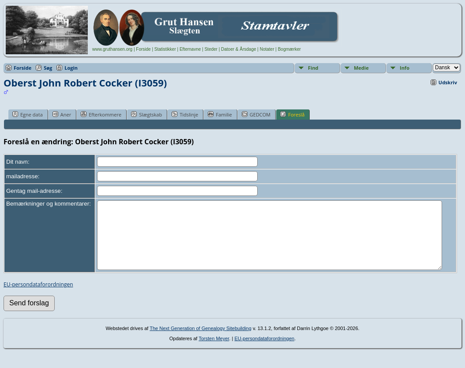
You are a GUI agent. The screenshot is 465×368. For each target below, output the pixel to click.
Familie (220, 114)
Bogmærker (289, 49)
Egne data (27, 114)
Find (313, 67)
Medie (361, 67)
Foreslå (292, 114)
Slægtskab (146, 114)
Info (404, 67)
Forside (143, 49)
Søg (48, 67)
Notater (267, 49)
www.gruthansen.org (112, 49)
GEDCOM (256, 114)
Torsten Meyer (214, 351)
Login (71, 67)
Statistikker (165, 49)
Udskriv (448, 82)
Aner (61, 114)
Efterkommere (101, 114)
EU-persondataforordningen (38, 297)
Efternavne (190, 49)
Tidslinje (185, 114)
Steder (210, 49)
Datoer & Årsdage (238, 49)
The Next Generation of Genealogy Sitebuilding (200, 341)
